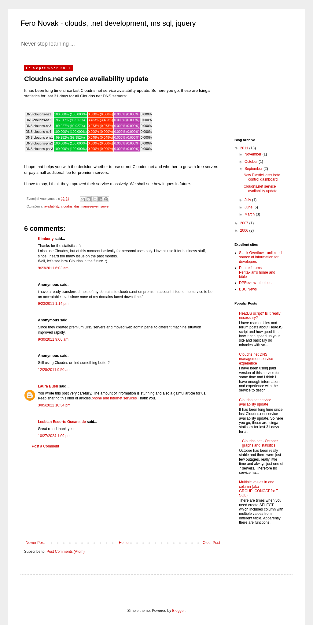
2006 (244, 230)
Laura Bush (48, 386)
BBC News (248, 289)
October (252, 161)
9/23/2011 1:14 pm (53, 303)
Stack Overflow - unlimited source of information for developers (260, 257)
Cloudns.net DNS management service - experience (257, 358)
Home (124, 543)
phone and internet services (114, 398)
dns (76, 206)
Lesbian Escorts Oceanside (62, 422)
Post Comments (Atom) (65, 551)
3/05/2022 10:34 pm (54, 405)
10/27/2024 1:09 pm (54, 436)
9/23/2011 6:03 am (53, 268)
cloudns (66, 206)
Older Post (211, 543)
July (248, 200)
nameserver (89, 206)
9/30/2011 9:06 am (53, 339)
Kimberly (45, 239)
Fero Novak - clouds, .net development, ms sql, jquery (108, 23)
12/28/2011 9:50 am (54, 370)
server (105, 206)
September (254, 169)
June (249, 207)
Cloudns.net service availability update (260, 188)
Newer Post (35, 543)
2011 (244, 148)
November (254, 154)
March (250, 214)
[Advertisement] (123, 494)
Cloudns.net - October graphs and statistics (260, 443)
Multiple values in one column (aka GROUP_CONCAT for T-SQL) (259, 488)
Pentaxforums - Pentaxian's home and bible (257, 272)
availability (51, 206)
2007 (244, 223)
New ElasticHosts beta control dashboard (262, 177)
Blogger (178, 610)
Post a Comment (45, 446)
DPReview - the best (255, 283)
